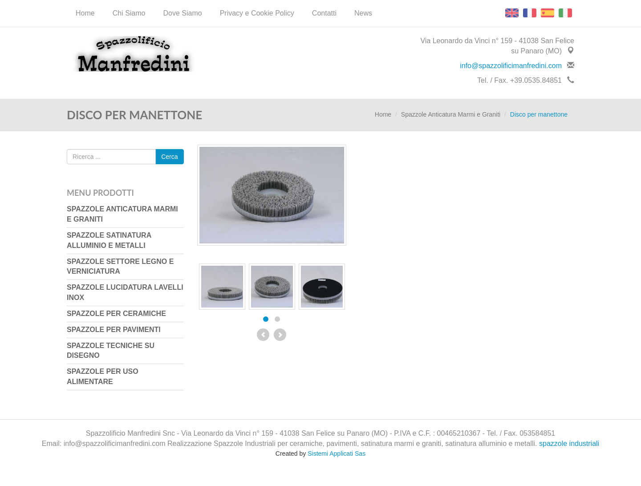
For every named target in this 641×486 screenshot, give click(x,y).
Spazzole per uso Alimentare (102, 376)
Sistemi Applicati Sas (336, 453)
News (363, 13)
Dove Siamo (182, 13)
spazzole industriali (569, 443)
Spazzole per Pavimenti (114, 329)
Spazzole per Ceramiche (116, 313)
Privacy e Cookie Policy (257, 13)
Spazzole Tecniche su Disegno (110, 351)
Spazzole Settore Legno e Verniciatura (120, 266)
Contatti (324, 13)
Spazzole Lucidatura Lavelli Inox (125, 292)
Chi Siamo (129, 13)
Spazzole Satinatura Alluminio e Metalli (109, 240)
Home (85, 13)
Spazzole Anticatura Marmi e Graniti (450, 114)
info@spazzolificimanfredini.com (511, 65)
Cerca (169, 156)
